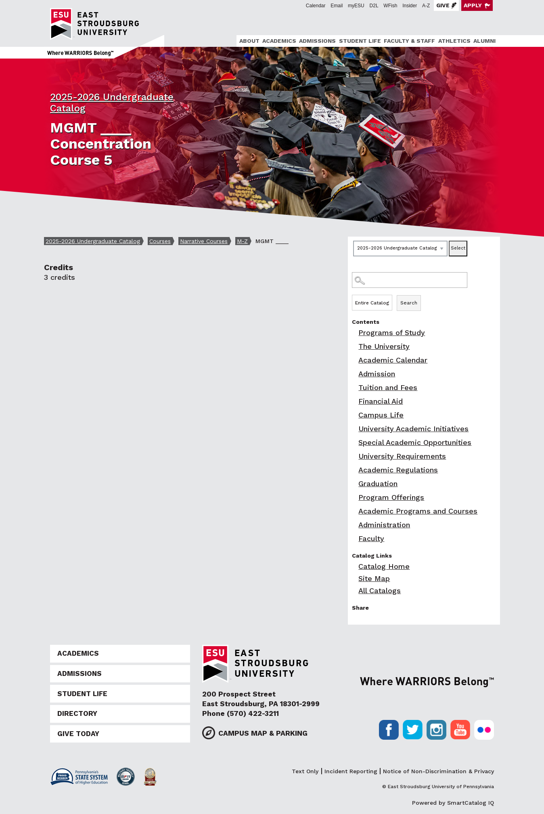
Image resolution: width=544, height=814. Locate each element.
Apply (473, 5)
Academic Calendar (392, 360)
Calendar (316, 5)
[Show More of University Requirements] (354, 456)
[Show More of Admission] (354, 374)
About (249, 41)
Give (443, 5)
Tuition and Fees (387, 387)
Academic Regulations (398, 470)
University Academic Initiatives (413, 428)
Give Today (78, 734)
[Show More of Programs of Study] (354, 332)
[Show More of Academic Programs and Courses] (354, 511)
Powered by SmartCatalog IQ (453, 802)
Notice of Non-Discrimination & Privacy (438, 771)
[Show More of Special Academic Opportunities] (354, 442)
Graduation (378, 483)
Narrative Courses (204, 241)
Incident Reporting (350, 771)
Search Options (424, 294)
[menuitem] (247, 41)
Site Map (374, 578)
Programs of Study (391, 332)
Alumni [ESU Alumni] (484, 41)
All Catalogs (379, 590)
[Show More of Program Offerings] (354, 497)
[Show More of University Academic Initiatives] (354, 428)
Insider (409, 5)
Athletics (454, 41)
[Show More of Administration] (354, 525)
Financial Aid (380, 401)
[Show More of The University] (354, 346)
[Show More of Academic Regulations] (354, 470)
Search (408, 303)
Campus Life (381, 415)
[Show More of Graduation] (354, 483)
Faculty (371, 538)
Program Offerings (391, 497)
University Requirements (402, 456)
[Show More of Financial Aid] (354, 401)
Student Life (360, 41)
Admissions (317, 41)
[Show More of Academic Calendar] (354, 360)
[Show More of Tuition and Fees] (354, 387)
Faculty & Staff (409, 41)
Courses (160, 241)
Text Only (305, 771)
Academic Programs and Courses (417, 511)
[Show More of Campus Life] (354, 415)
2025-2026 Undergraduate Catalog (93, 241)
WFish (390, 5)
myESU (356, 5)
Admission (376, 373)
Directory (77, 713)
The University (384, 346)
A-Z (426, 5)
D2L (374, 5)
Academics (279, 41)
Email (337, 5)
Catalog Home (384, 566)
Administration (384, 524)
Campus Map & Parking (263, 733)
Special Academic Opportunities (414, 442)
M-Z (242, 241)
